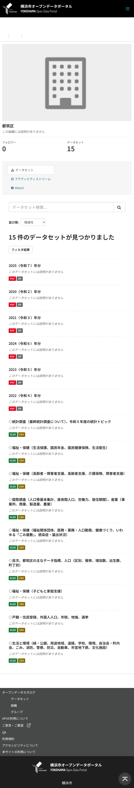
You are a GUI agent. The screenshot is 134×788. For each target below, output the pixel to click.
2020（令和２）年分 (25, 291)
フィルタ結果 (20, 249)
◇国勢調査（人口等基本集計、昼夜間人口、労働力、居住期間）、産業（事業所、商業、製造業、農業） (67, 502)
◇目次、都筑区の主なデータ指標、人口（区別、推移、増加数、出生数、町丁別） (66, 563)
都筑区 (30, 35)
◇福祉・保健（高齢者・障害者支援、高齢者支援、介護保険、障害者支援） (68, 473)
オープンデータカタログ (18, 692)
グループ (17, 712)
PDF (12, 278)
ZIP (19, 278)
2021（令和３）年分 (25, 317)
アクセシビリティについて (20, 745)
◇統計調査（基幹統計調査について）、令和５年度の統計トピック (60, 421)
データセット (22, 170)
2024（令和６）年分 (25, 343)
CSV (21, 434)
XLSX (13, 434)
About (17, 188)
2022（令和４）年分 (25, 395)
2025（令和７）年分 (25, 265)
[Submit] (119, 207)
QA (4, 732)
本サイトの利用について (19, 752)
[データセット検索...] (61, 207)
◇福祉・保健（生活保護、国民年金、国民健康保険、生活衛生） (59, 447)
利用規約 (8, 739)
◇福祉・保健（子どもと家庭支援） (36, 591)
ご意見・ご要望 (12, 725)
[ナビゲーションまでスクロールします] (127, 8)
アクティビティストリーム (31, 179)
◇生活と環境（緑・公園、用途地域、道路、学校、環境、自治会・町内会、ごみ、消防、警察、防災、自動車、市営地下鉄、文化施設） (64, 645)
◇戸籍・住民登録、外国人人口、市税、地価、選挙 (48, 617)
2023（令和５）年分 (25, 369)
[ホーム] (4, 35)
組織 (15, 35)
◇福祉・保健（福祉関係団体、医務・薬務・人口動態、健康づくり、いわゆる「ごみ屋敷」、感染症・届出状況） (66, 532)
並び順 (13, 222)
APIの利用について (15, 718)
